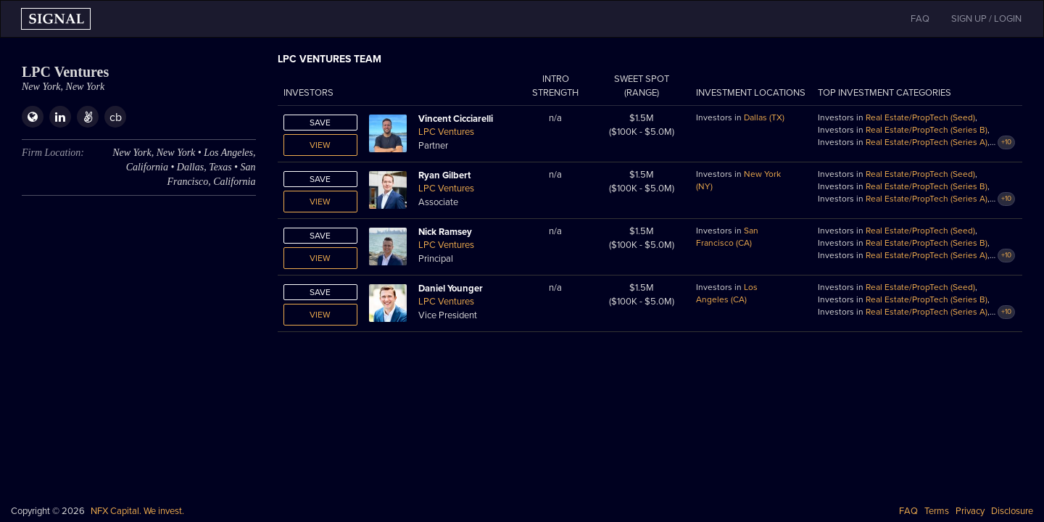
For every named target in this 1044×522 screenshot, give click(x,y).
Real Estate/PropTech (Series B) (926, 130)
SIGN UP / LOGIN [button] (986, 19)
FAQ (908, 511)
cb (115, 117)
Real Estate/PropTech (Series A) (926, 142)
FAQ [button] (920, 19)
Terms (936, 511)
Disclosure (1012, 511)
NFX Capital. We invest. (137, 511)
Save (320, 122)
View (320, 145)
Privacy (970, 511)
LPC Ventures (446, 132)
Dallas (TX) (764, 117)
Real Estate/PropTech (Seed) (920, 117)
